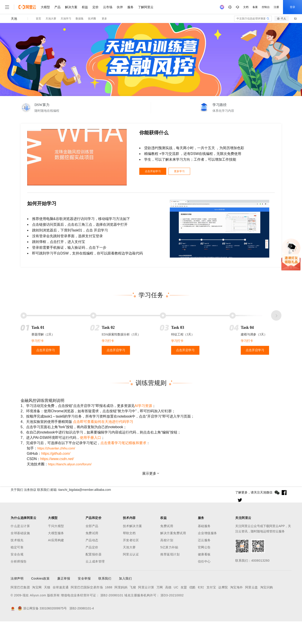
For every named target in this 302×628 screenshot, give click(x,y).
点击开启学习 (45, 350)
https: (55, 453)
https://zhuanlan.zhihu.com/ (56, 448)
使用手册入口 (90, 437)
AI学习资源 (143, 406)
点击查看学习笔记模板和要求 (123, 443)
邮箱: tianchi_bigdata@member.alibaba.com (90, 492)
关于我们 (17, 492)
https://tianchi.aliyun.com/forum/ (70, 464)
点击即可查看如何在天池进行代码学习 (103, 422)
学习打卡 (37, 341)
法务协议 (38, 492)
